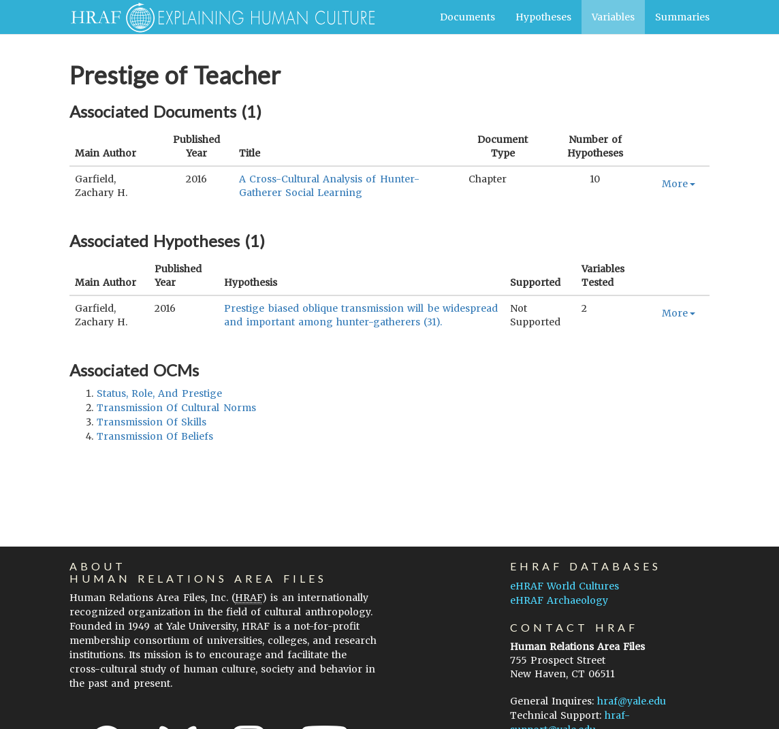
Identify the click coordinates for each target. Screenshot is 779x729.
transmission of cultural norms (176, 408)
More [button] (678, 184)
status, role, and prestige (159, 393)
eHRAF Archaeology (559, 600)
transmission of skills (151, 422)
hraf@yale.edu (631, 701)
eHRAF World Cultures (564, 586)
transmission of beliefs (155, 436)
